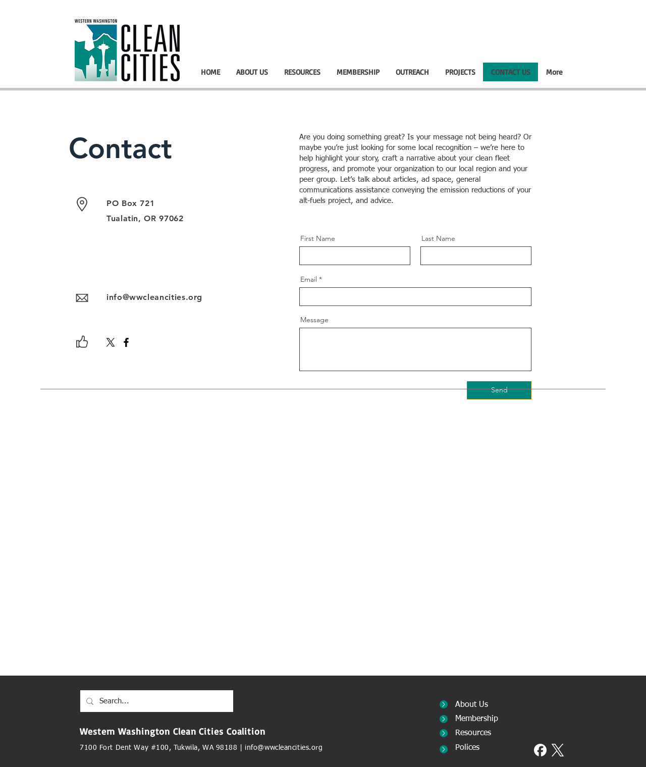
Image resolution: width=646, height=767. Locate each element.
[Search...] (155, 701)
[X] (110, 342)
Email (308, 279)
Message (314, 319)
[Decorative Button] (444, 704)
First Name (317, 238)
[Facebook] (126, 342)
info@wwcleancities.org (154, 297)
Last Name (438, 238)
